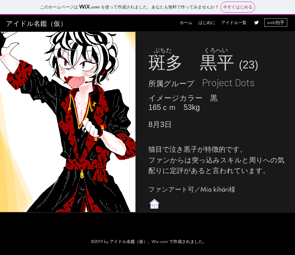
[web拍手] (275, 22)
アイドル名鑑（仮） (36, 23)
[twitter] (256, 23)
